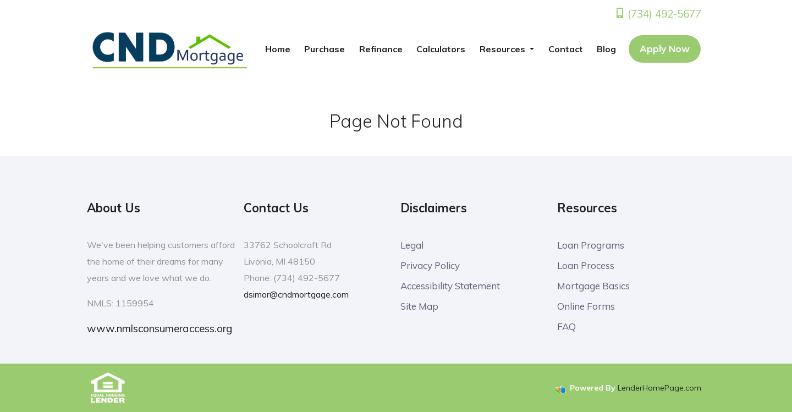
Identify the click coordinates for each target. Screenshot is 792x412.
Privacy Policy (430, 265)
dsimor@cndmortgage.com (296, 294)
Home (277, 48)
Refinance (381, 48)
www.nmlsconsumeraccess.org (159, 328)
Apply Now (665, 48)
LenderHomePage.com (659, 388)
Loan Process (585, 265)
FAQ (566, 326)
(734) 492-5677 (657, 13)
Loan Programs (590, 245)
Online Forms (586, 306)
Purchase (324, 48)
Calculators (440, 48)
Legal (412, 245)
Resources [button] (503, 48)
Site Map (419, 306)
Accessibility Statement (450, 286)
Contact (565, 48)
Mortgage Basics (593, 286)
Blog (606, 48)
